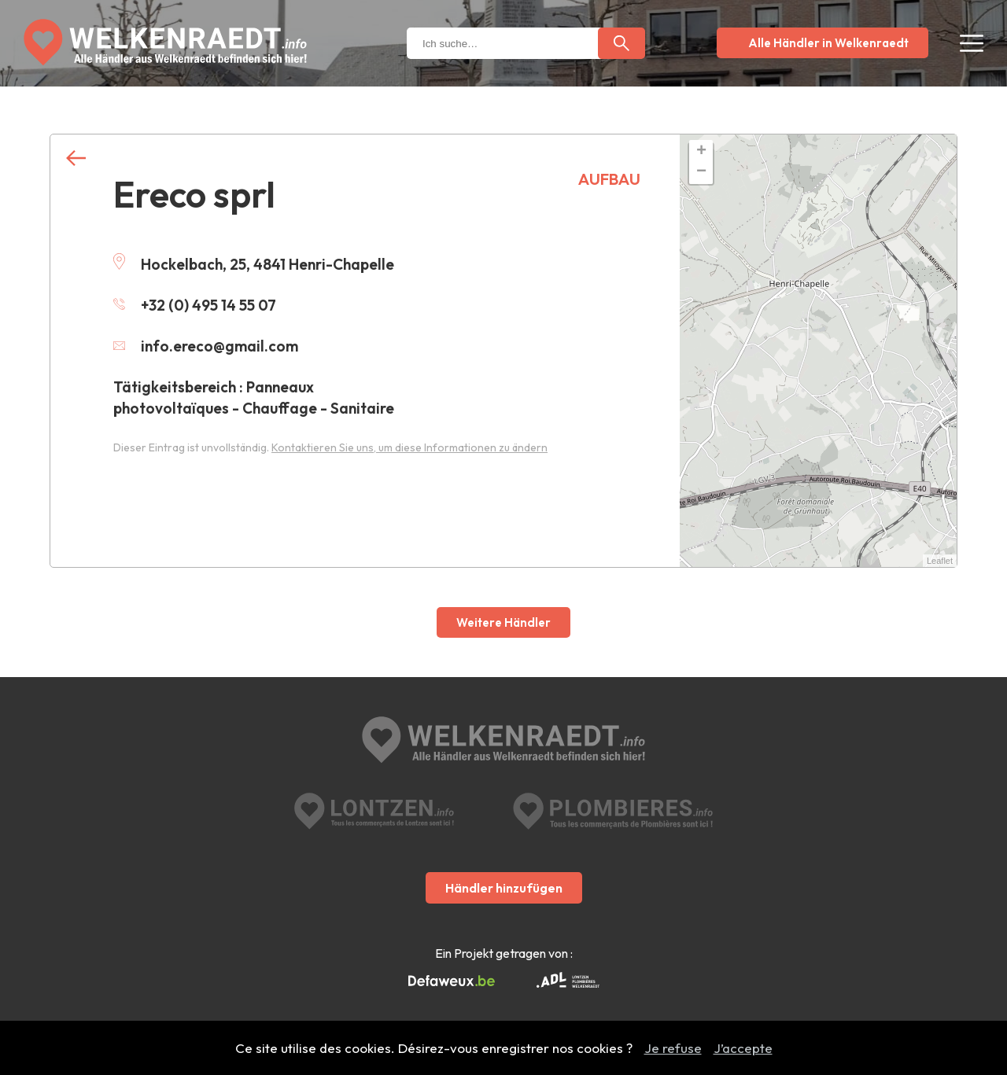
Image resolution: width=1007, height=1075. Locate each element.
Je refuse (673, 1048)
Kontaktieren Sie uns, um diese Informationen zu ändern (409, 447)
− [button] (701, 172)
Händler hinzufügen (504, 888)
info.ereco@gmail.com (205, 346)
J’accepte (743, 1048)
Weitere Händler (503, 622)
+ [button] (701, 152)
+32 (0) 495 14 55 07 (194, 305)
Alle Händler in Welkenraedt (828, 42)
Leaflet (940, 560)
